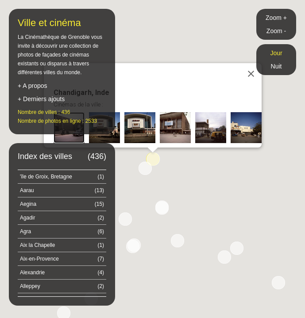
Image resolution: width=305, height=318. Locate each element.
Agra (62, 231)
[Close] (251, 73)
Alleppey (62, 286)
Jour (276, 53)
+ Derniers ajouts (41, 98)
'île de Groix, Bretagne (62, 176)
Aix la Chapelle (62, 245)
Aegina (62, 204)
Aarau (62, 190)
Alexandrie (62, 272)
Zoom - (276, 30)
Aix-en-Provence (62, 258)
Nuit (276, 66)
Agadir (62, 217)
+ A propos (32, 85)
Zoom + (276, 17)
